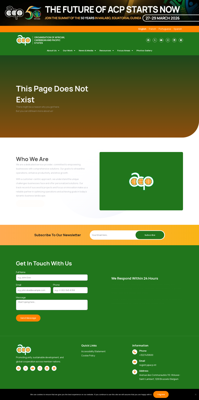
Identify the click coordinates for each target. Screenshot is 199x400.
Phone (56, 284)
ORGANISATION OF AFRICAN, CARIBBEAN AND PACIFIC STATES (49, 40)
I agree (161, 394)
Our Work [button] (69, 50)
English (142, 28)
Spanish (178, 28)
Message (21, 297)
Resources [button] (107, 50)
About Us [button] (53, 50)
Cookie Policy (88, 355)
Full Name (20, 272)
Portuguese (165, 28)
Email (18, 284)
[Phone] (134, 351)
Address (143, 370)
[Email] (134, 361)
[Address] (134, 371)
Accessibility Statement (93, 351)
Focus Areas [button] (125, 50)
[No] (195, 394)
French (152, 28)
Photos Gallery (144, 50)
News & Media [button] (87, 50)
